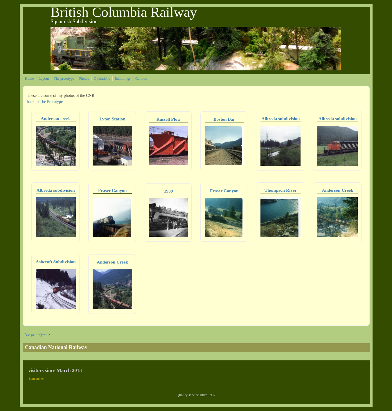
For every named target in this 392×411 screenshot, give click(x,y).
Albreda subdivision (280, 118)
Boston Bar (224, 119)
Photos (84, 78)
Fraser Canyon (112, 190)
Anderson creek (56, 118)
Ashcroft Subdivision (56, 261)
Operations (102, 78)
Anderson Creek (337, 190)
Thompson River (281, 190)
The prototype (64, 78)
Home (29, 78)
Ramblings (123, 78)
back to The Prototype (45, 101)
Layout (44, 78)
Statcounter (36, 378)
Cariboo (141, 78)
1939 (168, 190)
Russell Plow (168, 119)
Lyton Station (112, 118)
